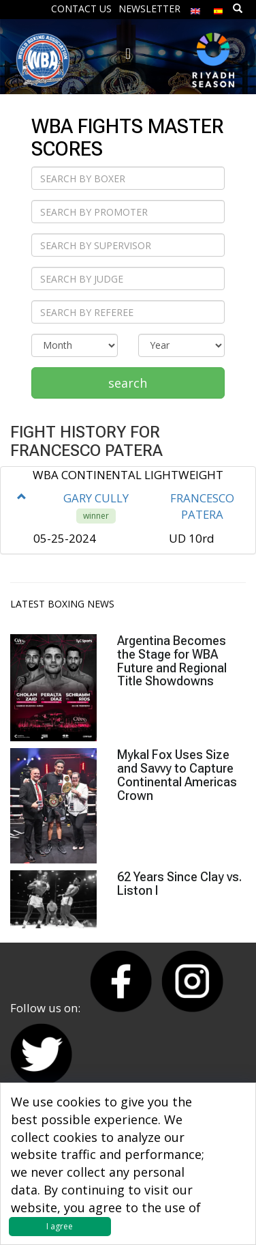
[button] (22, 496)
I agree (59, 1226)
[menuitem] (195, 7)
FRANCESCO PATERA (202, 506)
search (127, 383)
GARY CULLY (96, 498)
